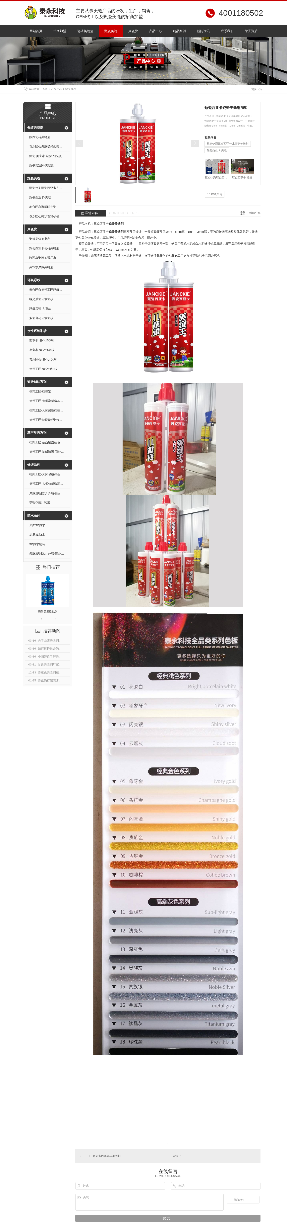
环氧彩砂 (33, 280)
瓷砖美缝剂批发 (48, 611)
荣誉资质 (251, 31)
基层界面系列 (36, 432)
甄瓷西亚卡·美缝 (217, 150)
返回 (256, 89)
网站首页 (35, 31)
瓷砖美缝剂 (85, 31)
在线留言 (214, 194)
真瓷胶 (133, 31)
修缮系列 (33, 464)
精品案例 (179, 31)
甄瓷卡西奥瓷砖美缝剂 (107, 1156)
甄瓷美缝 (110, 31)
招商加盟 (59, 31)
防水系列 (33, 515)
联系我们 (227, 31)
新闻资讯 (203, 31)
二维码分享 (253, 213)
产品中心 (155, 31)
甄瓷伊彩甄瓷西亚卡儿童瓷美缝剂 (228, 143)
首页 (45, 89)
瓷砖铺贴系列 (36, 382)
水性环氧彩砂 (36, 331)
